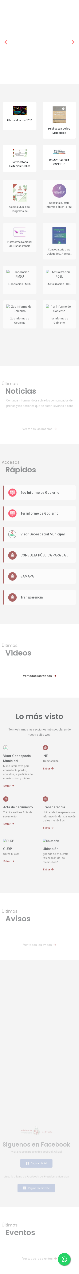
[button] (6, 42)
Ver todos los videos (39, 676)
